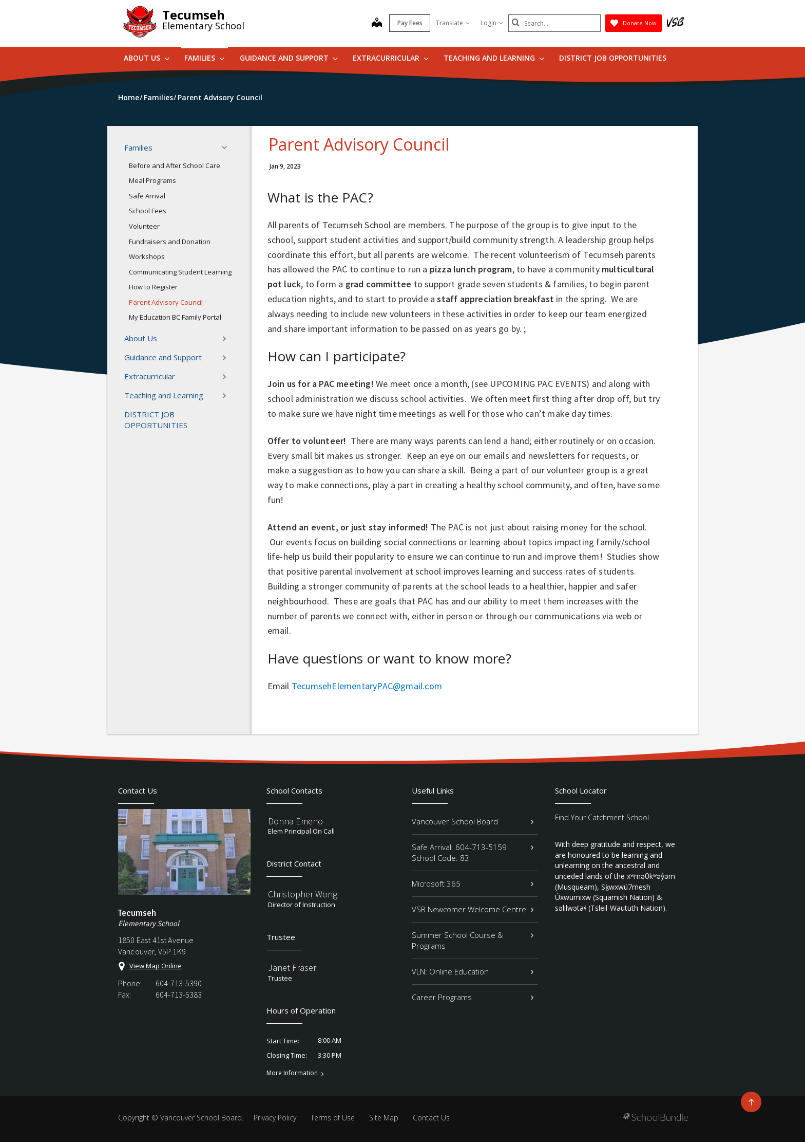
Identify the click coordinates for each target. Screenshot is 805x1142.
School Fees (147, 210)
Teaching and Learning (494, 58)
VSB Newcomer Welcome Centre (472, 909)
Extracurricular (391, 58)
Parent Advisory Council (166, 302)
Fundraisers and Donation (169, 241)
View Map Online (155, 965)
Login (492, 23)
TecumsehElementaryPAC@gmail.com (367, 686)
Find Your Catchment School (602, 817)
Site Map (383, 1117)
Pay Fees (410, 23)
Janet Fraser (292, 967)
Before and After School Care (174, 165)
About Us (146, 58)
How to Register (153, 286)
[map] (377, 23)
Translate (453, 23)
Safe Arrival (147, 195)
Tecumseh (193, 14)
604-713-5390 (179, 983)
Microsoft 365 (472, 883)
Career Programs (472, 997)
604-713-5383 (179, 994)
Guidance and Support (289, 58)
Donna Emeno (295, 821)
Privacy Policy (275, 1117)
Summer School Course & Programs (472, 940)
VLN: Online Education (472, 971)
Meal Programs (152, 180)
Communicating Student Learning (180, 272)
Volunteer (144, 226)
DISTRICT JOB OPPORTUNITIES (612, 58)
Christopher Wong (302, 894)
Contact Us (431, 1117)
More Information (292, 1073)
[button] (227, 147)
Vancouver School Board (472, 821)
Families (204, 58)
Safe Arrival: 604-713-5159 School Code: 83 (472, 852)
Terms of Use (333, 1117)
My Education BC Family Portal (175, 317)
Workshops (147, 256)
